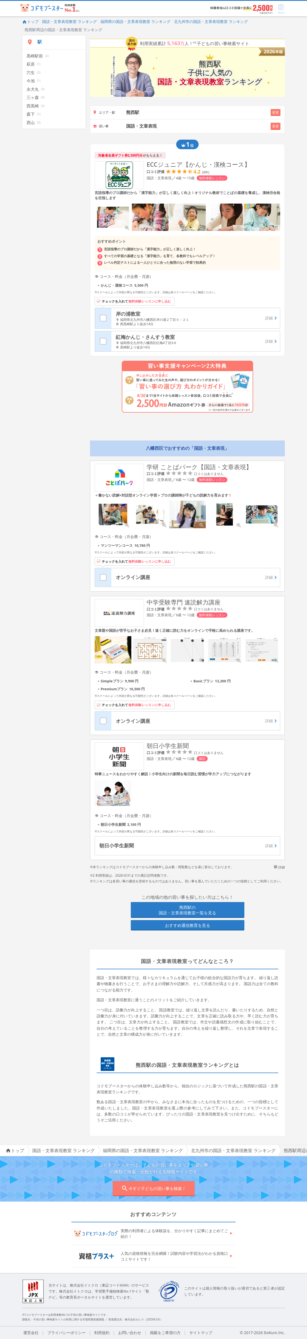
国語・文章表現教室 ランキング (69, 21)
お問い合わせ (129, 1332)
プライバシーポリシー (66, 1332)
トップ (30, 21)
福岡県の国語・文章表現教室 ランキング (135, 21)
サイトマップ (200, 1332)
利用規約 (101, 1332)
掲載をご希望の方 (165, 1332)
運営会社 (31, 1332)
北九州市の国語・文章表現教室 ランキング (211, 21)
